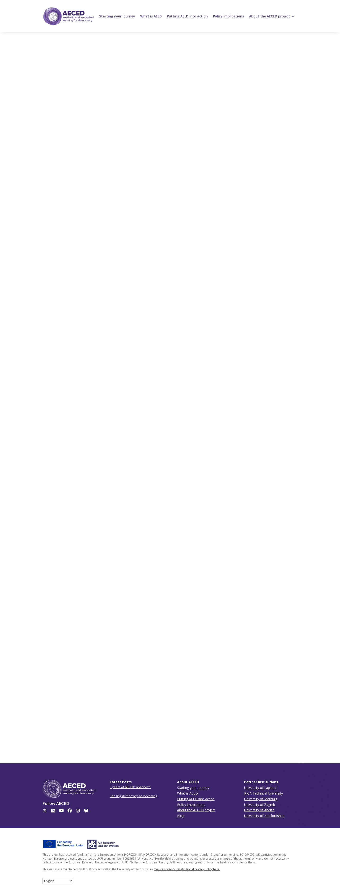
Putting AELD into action (187, 16)
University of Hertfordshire (264, 815)
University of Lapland (260, 787)
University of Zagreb (259, 804)
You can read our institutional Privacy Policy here (186, 869)
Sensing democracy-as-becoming (133, 796)
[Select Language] (57, 881)
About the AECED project (269, 16)
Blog (180, 815)
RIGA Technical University (263, 793)
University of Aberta (259, 810)
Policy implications (228, 16)
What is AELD (151, 16)
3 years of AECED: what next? (130, 787)
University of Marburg (260, 799)
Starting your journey (117, 16)
